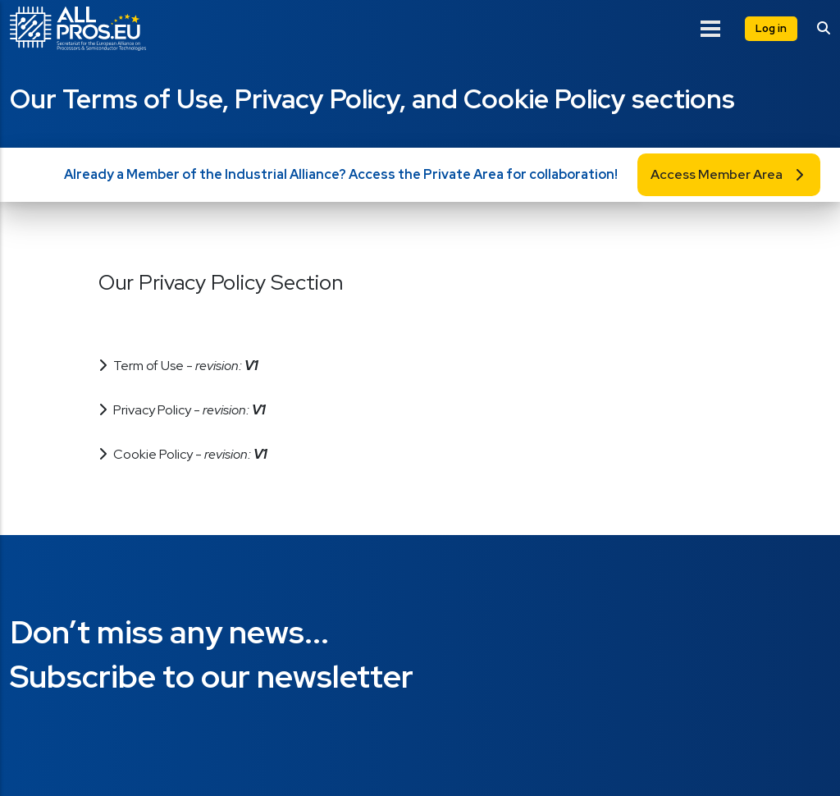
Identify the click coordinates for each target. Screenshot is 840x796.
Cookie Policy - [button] (190, 454)
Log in (771, 28)
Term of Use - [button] (185, 365)
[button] (420, 302)
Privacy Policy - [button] (189, 410)
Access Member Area (717, 174)
